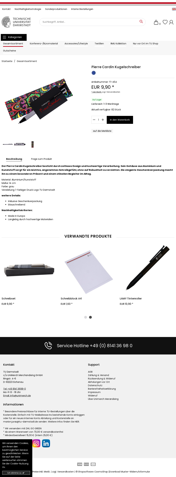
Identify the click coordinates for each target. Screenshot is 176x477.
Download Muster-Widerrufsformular (129, 471)
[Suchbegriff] (92, 22)
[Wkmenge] (98, 120)
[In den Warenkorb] (120, 120)
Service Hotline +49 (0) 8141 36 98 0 (94, 345)
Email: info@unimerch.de (17, 395)
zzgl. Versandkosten (111, 92)
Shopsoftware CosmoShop (93, 471)
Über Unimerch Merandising (103, 398)
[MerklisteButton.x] (102, 131)
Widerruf (93, 395)
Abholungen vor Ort (99, 381)
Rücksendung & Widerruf (101, 378)
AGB (90, 371)
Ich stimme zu (16, 472)
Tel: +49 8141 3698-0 (14, 388)
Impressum (94, 392)
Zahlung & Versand (98, 375)
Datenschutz (95, 385)
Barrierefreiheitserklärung (102, 388)
